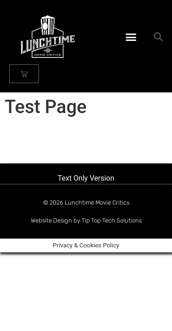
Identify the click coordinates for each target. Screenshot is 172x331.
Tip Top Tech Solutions (112, 220)
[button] (131, 37)
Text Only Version (86, 178)
